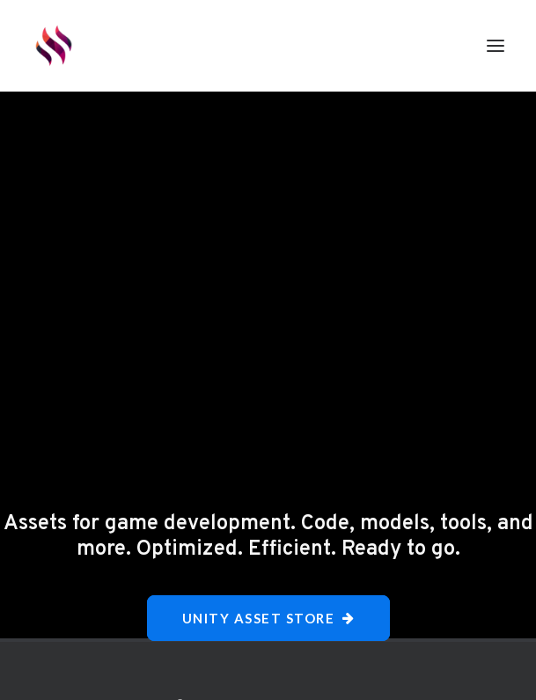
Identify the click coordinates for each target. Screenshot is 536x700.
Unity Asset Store (268, 618)
